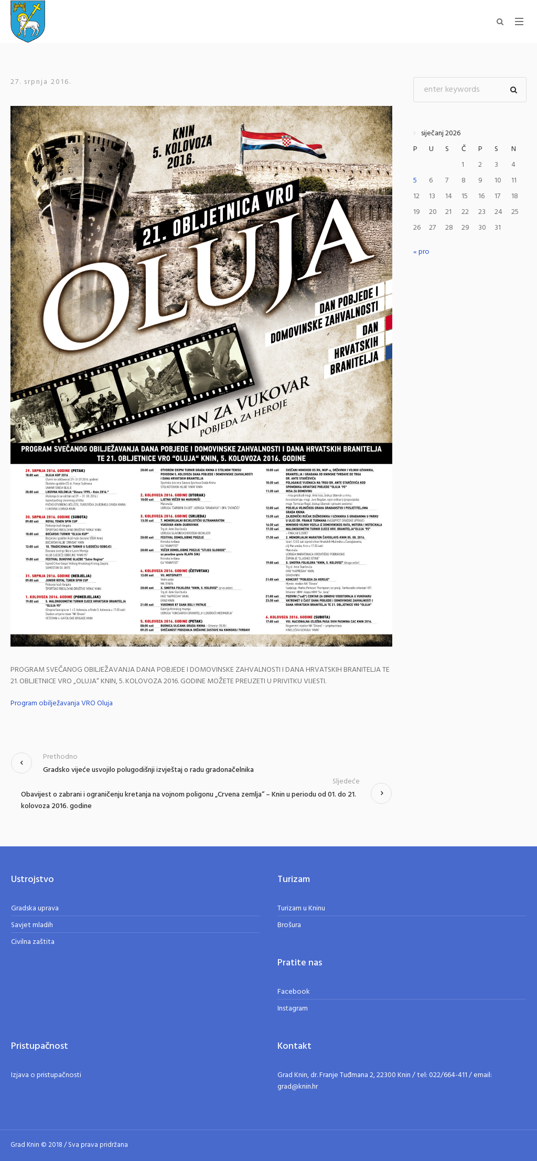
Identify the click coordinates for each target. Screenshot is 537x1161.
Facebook (293, 992)
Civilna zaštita (33, 942)
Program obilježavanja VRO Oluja (61, 703)
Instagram (292, 1009)
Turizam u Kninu (301, 908)
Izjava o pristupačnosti (46, 1075)
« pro (421, 252)
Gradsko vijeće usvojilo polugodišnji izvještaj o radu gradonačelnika (148, 770)
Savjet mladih (32, 925)
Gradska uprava (35, 908)
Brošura (289, 925)
